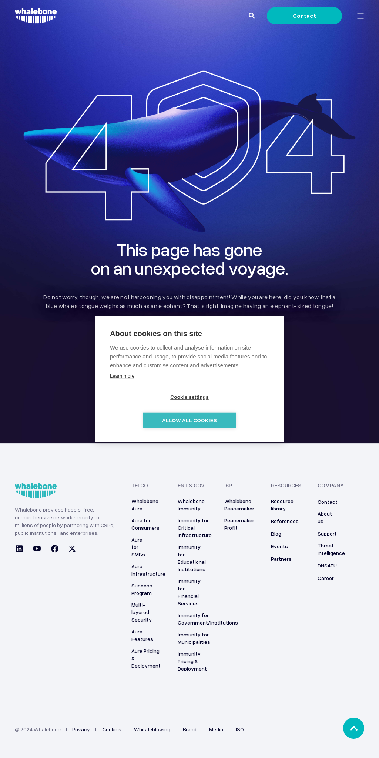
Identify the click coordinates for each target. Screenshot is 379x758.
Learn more (122, 387)
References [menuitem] (285, 521)
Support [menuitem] (327, 533)
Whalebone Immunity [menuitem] (191, 505)
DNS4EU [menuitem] (327, 565)
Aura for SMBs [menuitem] (138, 546)
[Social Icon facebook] (55, 549)
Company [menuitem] (330, 486)
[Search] (252, 15)
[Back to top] (353, 728)
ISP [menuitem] (228, 486)
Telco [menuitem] (139, 486)
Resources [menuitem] (286, 486)
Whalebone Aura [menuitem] (144, 505)
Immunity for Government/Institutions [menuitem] (208, 619)
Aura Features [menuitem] (142, 635)
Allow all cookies (232, 409)
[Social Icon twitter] (70, 549)
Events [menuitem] (279, 546)
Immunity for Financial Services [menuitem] (189, 592)
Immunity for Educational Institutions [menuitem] (192, 558)
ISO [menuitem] (240, 729)
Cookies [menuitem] (112, 729)
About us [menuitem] (325, 517)
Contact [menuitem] (328, 502)
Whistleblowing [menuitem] (152, 729)
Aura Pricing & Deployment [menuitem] (146, 658)
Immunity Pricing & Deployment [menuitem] (192, 661)
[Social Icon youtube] (37, 549)
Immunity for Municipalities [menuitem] (194, 638)
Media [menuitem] (216, 729)
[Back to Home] (36, 19)
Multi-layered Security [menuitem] (141, 612)
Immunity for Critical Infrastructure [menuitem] (195, 527)
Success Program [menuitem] (141, 589)
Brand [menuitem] (190, 729)
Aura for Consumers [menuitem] (145, 524)
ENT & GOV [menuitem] (191, 486)
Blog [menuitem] (276, 533)
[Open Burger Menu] (360, 16)
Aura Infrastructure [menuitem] (148, 570)
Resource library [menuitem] (282, 505)
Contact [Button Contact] (304, 15)
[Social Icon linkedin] (21, 549)
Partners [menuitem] (281, 559)
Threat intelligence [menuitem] (331, 549)
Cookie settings (147, 409)
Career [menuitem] (326, 578)
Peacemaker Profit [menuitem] (239, 524)
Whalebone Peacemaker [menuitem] (239, 505)
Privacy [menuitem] (81, 729)
